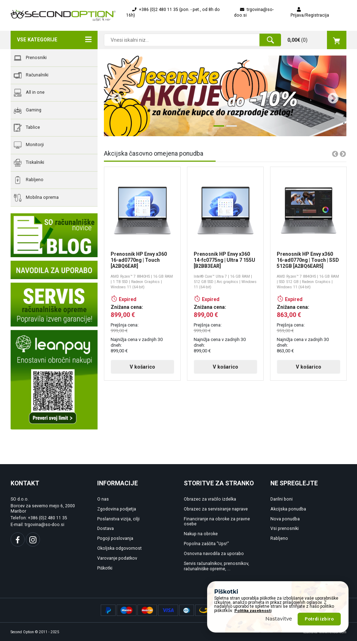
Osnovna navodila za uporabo (214, 553)
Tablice (27, 128)
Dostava (105, 528)
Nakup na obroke (201, 533)
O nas (103, 499)
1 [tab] (217, 128)
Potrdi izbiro (319, 627)
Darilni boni (281, 499)
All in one (29, 93)
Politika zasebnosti (252, 619)
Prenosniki (30, 58)
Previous (113, 95)
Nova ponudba (285, 518)
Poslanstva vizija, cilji (118, 518)
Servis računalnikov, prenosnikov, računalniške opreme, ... (216, 566)
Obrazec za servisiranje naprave (216, 509)
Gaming (27, 110)
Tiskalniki (29, 163)
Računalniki (31, 75)
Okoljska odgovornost (119, 548)
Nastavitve (278, 627)
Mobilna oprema (36, 198)
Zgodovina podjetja (116, 509)
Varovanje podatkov (117, 558)
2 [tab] (229, 128)
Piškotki (104, 568)
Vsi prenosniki (284, 528)
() (316, 40)
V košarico (142, 367)
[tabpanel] (225, 96)
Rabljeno (28, 180)
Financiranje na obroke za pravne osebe (217, 521)
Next (330, 95)
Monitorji (29, 145)
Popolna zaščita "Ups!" (206, 543)
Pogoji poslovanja (115, 538)
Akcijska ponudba (288, 509)
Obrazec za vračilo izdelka (210, 499)
